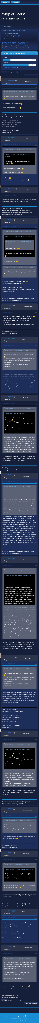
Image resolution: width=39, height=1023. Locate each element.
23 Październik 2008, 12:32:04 (9, 195)
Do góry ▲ (26, 1015)
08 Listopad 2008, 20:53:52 (8, 565)
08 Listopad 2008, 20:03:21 (8, 403)
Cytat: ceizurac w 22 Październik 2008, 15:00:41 (19, 236)
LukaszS (11, 189)
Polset (10, 220)
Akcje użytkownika (31, 75)
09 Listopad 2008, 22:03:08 (8, 953)
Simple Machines (24, 1019)
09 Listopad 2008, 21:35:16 (8, 859)
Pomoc (12, 1015)
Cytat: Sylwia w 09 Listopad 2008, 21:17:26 (17, 864)
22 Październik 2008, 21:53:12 (9, 144)
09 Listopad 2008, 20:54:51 (8, 663)
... (22, 72)
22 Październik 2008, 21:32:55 (9, 87)
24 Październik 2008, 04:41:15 (9, 226)
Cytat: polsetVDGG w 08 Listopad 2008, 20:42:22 (18, 570)
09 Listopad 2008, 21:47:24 (8, 917)
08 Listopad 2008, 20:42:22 (8, 481)
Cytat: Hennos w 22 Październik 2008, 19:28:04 (18, 231)
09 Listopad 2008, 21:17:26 (8, 815)
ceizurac (11, 80)
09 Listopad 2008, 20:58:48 (8, 739)
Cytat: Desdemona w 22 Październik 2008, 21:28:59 (19, 91)
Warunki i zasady (19, 1015)
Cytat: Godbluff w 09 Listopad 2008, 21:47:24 (17, 958)
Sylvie (26, 36)
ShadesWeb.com (24, 1021)
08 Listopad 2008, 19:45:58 (8, 345)
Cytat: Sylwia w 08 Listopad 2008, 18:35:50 (17, 350)
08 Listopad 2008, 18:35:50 (8, 312)
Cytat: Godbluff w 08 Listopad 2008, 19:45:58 (17, 408)
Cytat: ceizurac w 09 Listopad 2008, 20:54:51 (17, 744)
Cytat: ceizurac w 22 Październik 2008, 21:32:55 (18, 149)
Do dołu (4, 72)
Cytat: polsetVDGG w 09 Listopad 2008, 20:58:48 (18, 820)
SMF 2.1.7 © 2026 (15, 1019)
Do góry (4, 1000)
